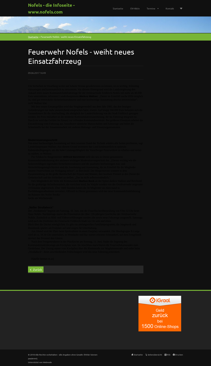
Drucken (179, 354)
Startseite (118, 8)
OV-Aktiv (135, 8)
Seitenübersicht (155, 354)
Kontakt (170, 8)
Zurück (37, 269)
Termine (151, 8)
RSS (168, 354)
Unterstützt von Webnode (40, 362)
